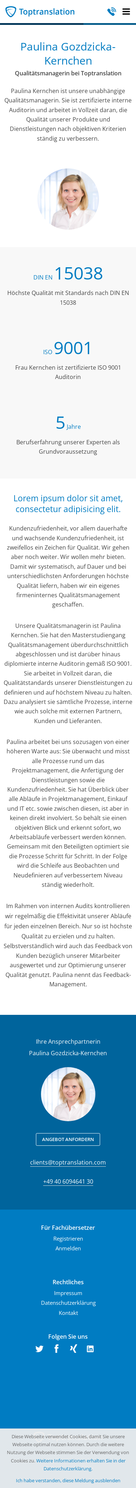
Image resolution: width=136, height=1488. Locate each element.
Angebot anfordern (68, 1139)
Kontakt (68, 1312)
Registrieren (68, 1238)
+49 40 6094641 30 (68, 1181)
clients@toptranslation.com (68, 1162)
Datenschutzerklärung (68, 1302)
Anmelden (68, 1248)
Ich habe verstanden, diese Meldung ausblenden (68, 1480)
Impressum (68, 1293)
